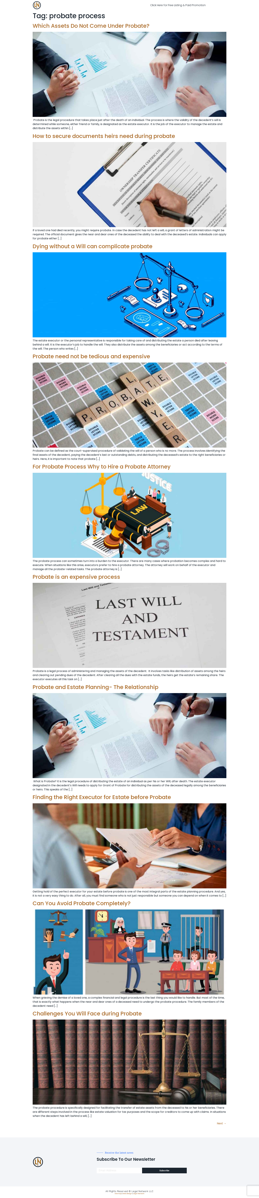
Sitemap (118, 1194)
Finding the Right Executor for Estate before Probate (102, 797)
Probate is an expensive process (76, 577)
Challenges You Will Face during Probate (87, 1013)
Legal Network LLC (142, 1191)
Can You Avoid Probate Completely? (82, 903)
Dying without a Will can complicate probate (92, 246)
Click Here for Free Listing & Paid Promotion (178, 5)
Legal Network (138, 1194)
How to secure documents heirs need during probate (104, 136)
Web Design (127, 1194)
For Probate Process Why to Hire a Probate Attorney (102, 466)
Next (221, 1123)
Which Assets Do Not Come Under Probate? (91, 26)
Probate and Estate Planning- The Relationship (95, 687)
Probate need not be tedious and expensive (91, 356)
